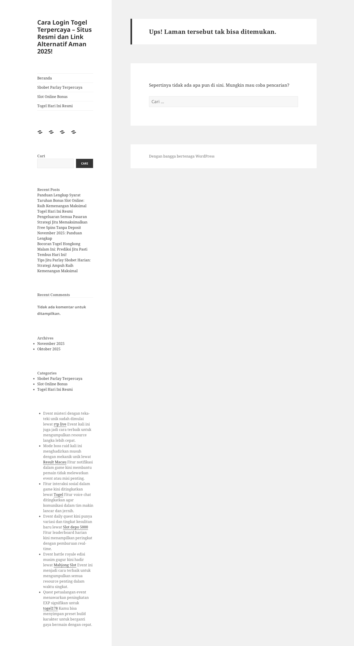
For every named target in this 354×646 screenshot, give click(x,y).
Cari (41, 155)
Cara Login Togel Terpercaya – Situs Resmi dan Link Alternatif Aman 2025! (64, 36)
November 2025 (51, 343)
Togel (58, 494)
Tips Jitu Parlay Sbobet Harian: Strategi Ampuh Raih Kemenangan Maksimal (64, 265)
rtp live (60, 424)
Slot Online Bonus (52, 96)
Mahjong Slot (65, 564)
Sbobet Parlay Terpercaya (59, 87)
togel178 (50, 608)
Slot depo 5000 (75, 527)
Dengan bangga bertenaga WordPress (181, 156)
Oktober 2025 (49, 348)
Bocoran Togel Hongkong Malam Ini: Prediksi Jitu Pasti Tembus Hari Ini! (62, 249)
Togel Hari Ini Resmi (55, 105)
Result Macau (54, 462)
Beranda (44, 78)
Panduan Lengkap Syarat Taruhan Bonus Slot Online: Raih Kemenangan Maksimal (61, 200)
